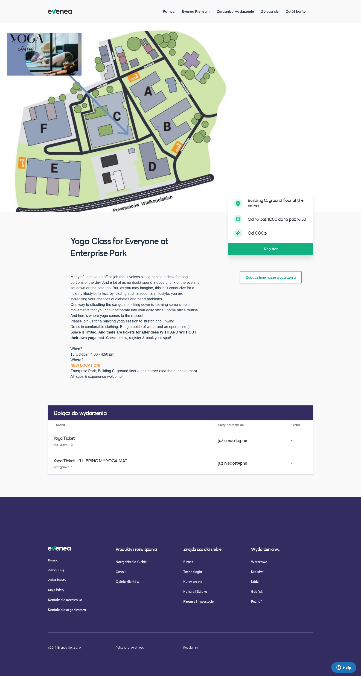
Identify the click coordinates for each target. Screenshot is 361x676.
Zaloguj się (270, 11)
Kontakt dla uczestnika (65, 599)
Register (270, 248)
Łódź (254, 581)
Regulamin (190, 647)
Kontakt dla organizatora (67, 609)
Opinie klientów (127, 581)
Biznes (188, 561)
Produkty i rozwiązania (136, 549)
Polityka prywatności (130, 647)
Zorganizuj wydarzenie (235, 11)
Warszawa (259, 561)
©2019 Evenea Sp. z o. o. (65, 647)
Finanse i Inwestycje (198, 601)
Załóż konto (296, 11)
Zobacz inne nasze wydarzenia (271, 277)
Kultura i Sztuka (195, 591)
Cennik (121, 571)
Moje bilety (56, 589)
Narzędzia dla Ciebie (131, 561)
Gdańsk (256, 591)
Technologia (192, 571)
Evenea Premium (196, 11)
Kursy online (192, 581)
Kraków (257, 571)
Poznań (256, 601)
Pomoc (169, 11)
